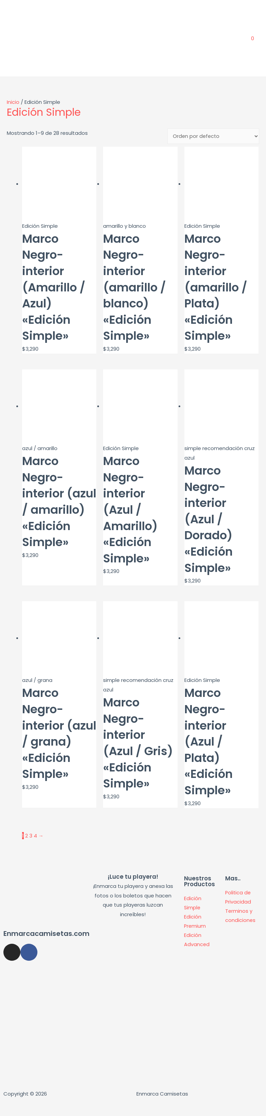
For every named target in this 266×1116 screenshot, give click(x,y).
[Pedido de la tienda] (213, 149)
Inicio (13, 114)
